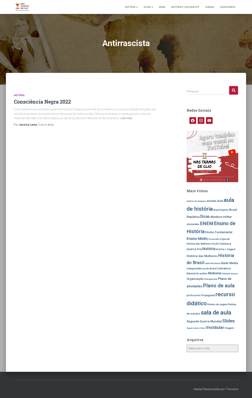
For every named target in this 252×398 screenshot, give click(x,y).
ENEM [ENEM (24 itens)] (206, 223)
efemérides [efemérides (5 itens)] (193, 224)
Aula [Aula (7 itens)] (220, 201)
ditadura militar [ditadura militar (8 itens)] (221, 217)
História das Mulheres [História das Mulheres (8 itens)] (202, 256)
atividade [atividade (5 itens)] (212, 201)
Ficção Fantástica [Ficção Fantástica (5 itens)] (221, 243)
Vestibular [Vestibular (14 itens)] (215, 327)
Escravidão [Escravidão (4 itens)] (214, 239)
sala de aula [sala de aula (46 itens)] (216, 312)
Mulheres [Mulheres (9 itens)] (215, 273)
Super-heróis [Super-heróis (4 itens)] (193, 328)
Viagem (209, 7)
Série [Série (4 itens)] (202, 328)
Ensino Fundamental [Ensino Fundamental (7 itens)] (218, 232)
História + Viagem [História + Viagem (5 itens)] (225, 249)
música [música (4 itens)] (234, 273)
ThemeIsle (231, 389)
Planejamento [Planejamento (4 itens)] (211, 279)
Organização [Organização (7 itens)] (195, 279)
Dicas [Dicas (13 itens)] (205, 216)
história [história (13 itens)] (208, 249)
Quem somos (227, 7)
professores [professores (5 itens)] (194, 295)
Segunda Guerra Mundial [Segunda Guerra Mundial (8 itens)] (204, 321)
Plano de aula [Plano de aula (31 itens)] (219, 286)
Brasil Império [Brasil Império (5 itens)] (221, 210)
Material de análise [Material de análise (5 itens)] (197, 273)
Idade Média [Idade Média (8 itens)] (229, 263)
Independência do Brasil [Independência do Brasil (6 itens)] (202, 268)
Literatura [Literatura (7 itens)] (224, 268)
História (131, 7)
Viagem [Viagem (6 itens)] (229, 327)
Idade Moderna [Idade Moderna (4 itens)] (212, 263)
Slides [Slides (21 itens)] (228, 321)
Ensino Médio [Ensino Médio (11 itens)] (197, 239)
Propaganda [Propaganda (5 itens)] (208, 295)
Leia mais (126, 118)
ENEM (162, 7)
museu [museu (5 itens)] (226, 273)
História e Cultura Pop (185, 7)
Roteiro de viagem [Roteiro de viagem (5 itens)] (217, 304)
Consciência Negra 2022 (42, 101)
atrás (46, 124)
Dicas (148, 7)
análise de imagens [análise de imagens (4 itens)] (196, 201)
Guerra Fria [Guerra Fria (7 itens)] (194, 249)
